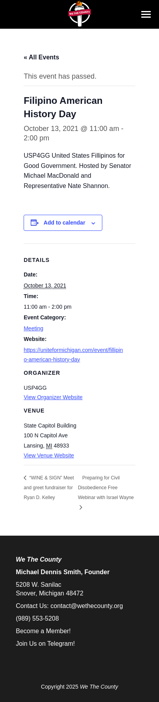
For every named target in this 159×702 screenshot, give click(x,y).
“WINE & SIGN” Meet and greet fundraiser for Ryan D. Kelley (49, 487)
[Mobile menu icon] (146, 14)
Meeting (33, 328)
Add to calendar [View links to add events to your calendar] (64, 222)
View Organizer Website (53, 397)
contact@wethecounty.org (86, 606)
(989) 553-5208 (37, 618)
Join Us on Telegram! (45, 643)
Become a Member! (43, 631)
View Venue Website (49, 455)
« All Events (41, 57)
